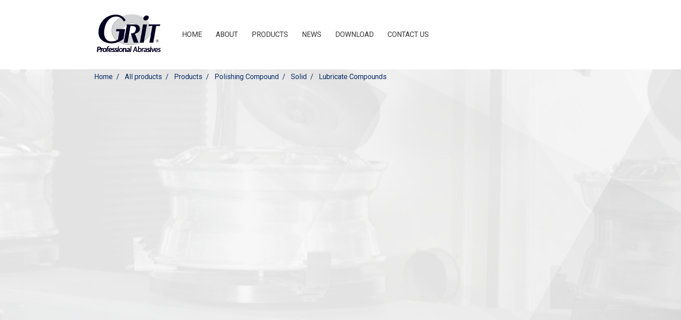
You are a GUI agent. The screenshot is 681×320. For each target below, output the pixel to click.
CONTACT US (408, 34)
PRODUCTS (270, 34)
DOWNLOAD (354, 34)
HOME (192, 34)
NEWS (311, 34)
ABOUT (227, 34)
